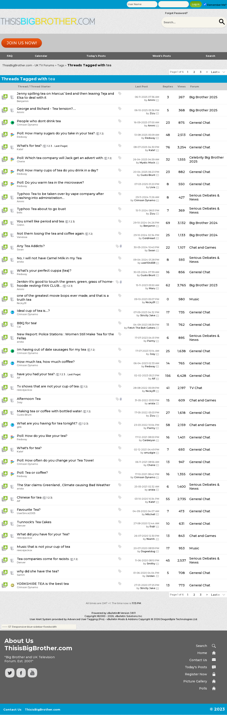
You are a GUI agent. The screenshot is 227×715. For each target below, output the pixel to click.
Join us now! (22, 43)
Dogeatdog (148, 551)
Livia (152, 187)
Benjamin (23, 101)
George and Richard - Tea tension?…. (46, 109)
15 (168, 400)
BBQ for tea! (27, 323)
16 (168, 272)
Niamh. (151, 538)
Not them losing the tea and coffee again (50, 234)
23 (168, 123)
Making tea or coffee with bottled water (49, 411)
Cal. (19, 326)
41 (168, 388)
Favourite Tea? (29, 510)
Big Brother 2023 (203, 285)
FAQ (9, 55)
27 (168, 413)
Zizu (152, 113)
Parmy (151, 340)
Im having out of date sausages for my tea (51, 350)
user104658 (148, 262)
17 (168, 312)
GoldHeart (148, 238)
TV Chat (195, 388)
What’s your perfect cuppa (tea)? (44, 271)
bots (19, 212)
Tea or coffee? (36, 473)
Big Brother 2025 (203, 97)
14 (168, 363)
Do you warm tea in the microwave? (54, 183)
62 (168, 285)
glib (19, 426)
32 (168, 159)
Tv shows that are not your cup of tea (48, 386)
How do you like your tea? (46, 436)
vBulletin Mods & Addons (122, 619)
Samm (21, 574)
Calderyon (149, 440)
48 (168, 135)
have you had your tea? (36, 374)
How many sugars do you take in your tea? (60, 133)
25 (168, 235)
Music (194, 299)
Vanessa (22, 237)
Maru (152, 288)
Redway (22, 136)
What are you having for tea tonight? (47, 423)
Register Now (196, 674)
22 (168, 247)
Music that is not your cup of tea (43, 547)
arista (20, 261)
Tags (60, 65)
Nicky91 (21, 303)
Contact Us (198, 660)
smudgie (149, 452)
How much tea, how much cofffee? (46, 362)
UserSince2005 (26, 513)
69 (168, 223)
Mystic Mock (147, 162)
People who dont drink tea (39, 121)
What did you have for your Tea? (43, 534)
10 (168, 524)
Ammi (151, 100)
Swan (20, 249)
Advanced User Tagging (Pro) (85, 619)
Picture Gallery (195, 681)
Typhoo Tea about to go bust (41, 209)
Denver (21, 525)
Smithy (151, 563)
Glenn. (21, 224)
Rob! (152, 526)
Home (202, 653)
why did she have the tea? (38, 571)
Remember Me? (215, 4)
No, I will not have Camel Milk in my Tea (49, 258)
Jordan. (150, 576)
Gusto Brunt (148, 175)
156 (168, 376)
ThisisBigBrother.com (42, 709)
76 (168, 147)
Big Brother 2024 (203, 223)
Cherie (21, 161)
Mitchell (150, 514)
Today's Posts (96, 55)
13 (168, 462)
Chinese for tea (29, 497)
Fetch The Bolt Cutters (141, 327)
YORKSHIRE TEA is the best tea (43, 584)
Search (210, 55)
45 (168, 560)
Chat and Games (202, 247)
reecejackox (24, 389)
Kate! (20, 149)
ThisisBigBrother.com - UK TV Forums (28, 65)
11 (167, 325)
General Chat (199, 123)
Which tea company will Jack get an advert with (64, 158)
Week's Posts (162, 55)
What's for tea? (29, 146)
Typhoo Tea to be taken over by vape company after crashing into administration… (60, 196)
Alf (18, 377)
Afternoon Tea (29, 399)
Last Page (61, 145)
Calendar (41, 55)
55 (168, 499)
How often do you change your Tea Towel (59, 460)
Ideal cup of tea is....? (33, 311)
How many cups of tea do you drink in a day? (61, 170)
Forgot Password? (176, 13)
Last (215, 72)
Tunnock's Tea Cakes (34, 522)
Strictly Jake (147, 315)
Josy (152, 354)
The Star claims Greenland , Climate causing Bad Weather (63, 485)
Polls (203, 688)
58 (168, 425)
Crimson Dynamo (27, 124)
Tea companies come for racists (43, 559)
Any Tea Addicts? (31, 246)
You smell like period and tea (40, 221)
